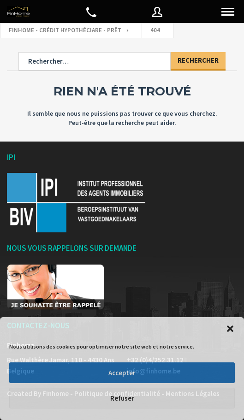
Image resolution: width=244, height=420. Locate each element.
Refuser (122, 398)
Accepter (122, 372)
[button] (230, 328)
